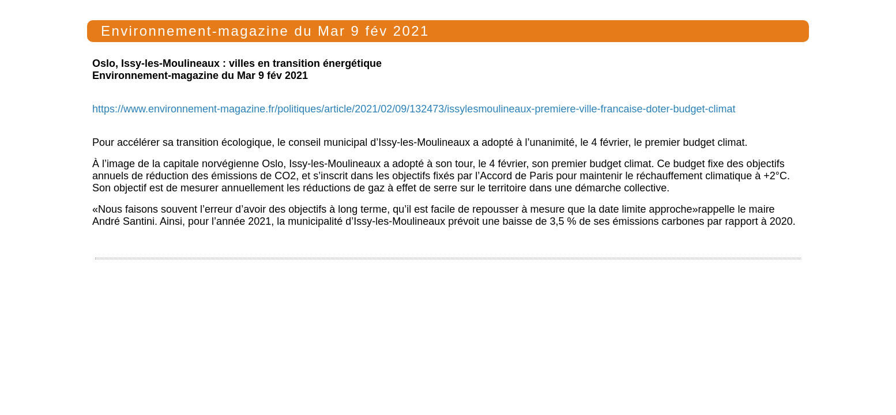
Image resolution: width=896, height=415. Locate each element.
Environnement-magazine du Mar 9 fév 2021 (263, 31)
